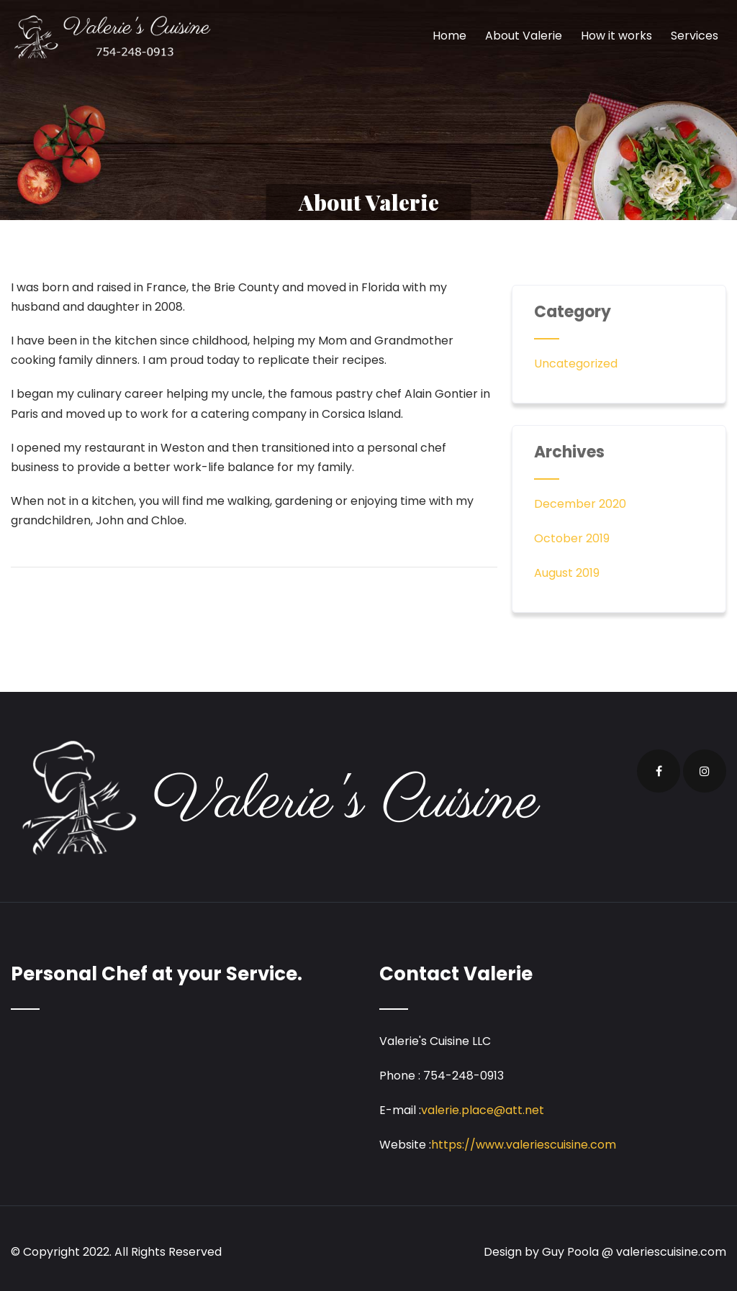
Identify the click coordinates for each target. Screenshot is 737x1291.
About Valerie (523, 35)
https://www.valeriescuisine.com (523, 1144)
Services (694, 35)
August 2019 (567, 573)
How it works (616, 35)
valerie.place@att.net (482, 1110)
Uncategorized (576, 363)
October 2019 (572, 538)
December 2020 (580, 504)
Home (449, 35)
